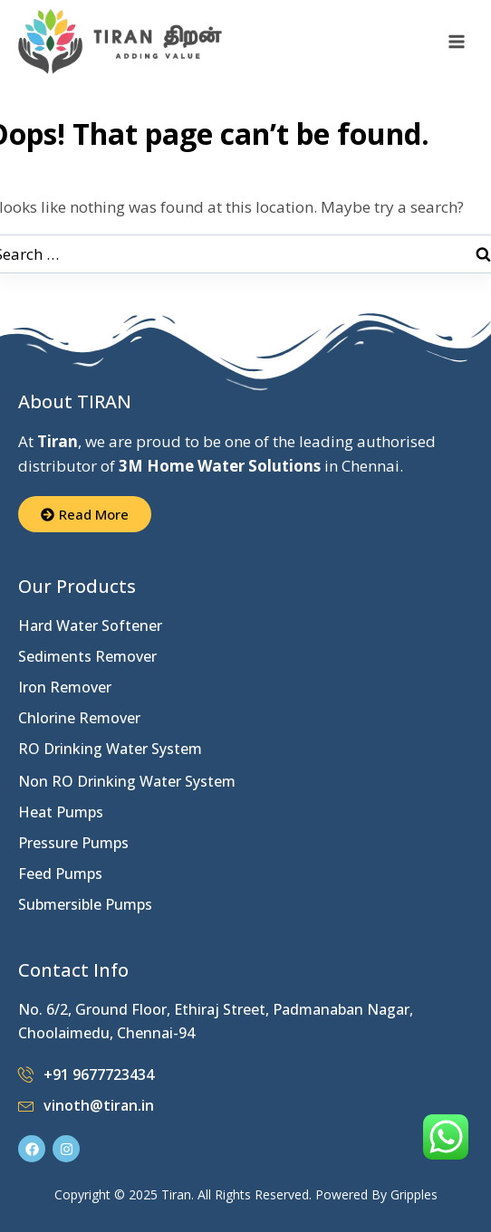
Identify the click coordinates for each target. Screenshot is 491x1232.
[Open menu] (456, 42)
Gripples (414, 1194)
